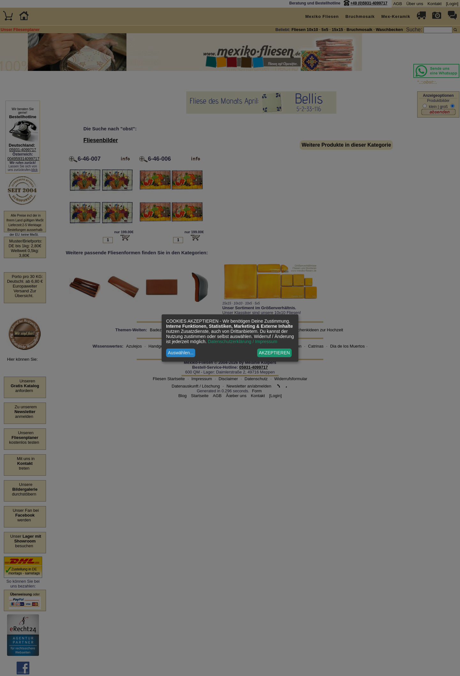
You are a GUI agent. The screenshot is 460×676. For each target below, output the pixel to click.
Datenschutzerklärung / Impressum (242, 341)
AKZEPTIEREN (274, 352)
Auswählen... (181, 352)
